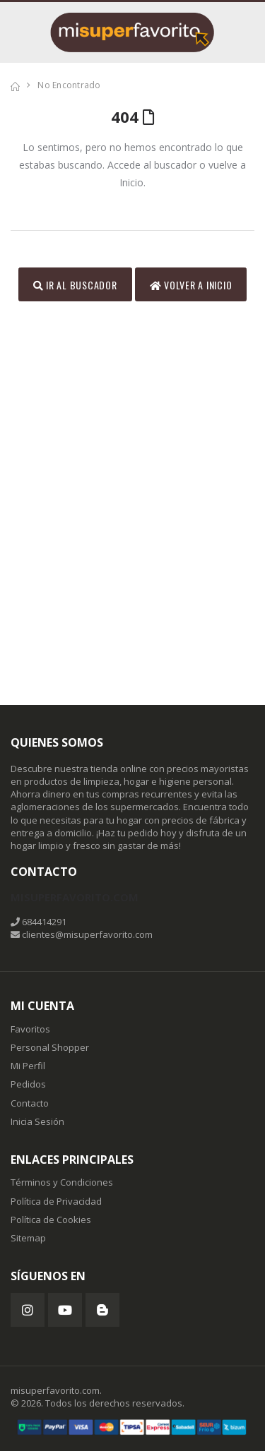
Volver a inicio (191, 284)
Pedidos (28, 1084)
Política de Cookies (51, 1219)
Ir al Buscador (75, 284)
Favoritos (30, 1029)
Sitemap (28, 1238)
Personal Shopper (50, 1047)
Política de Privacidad (56, 1201)
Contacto (30, 1103)
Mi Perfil (28, 1065)
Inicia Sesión (37, 1121)
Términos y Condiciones (62, 1182)
